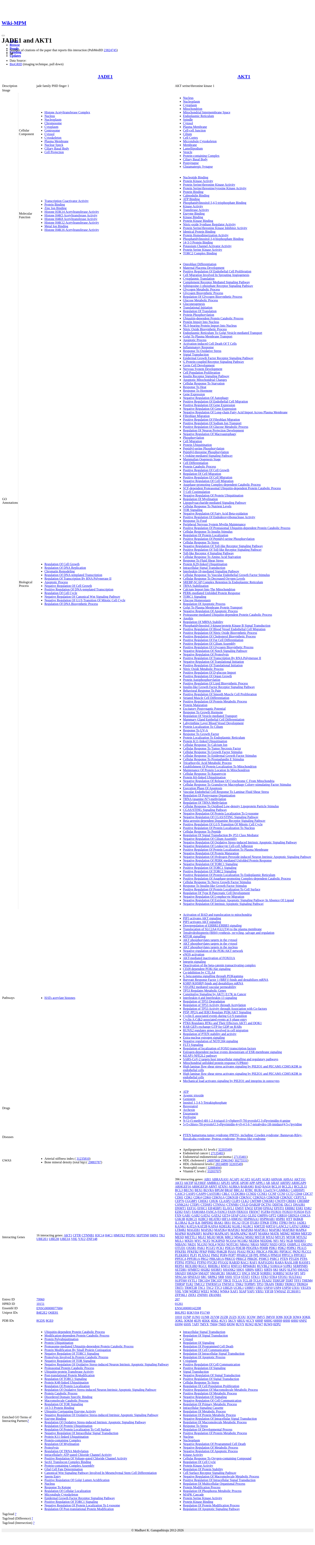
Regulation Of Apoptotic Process (204, 604)
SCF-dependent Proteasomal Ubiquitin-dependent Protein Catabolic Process (232, 488)
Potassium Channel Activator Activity (207, 246)
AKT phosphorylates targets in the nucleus (210, 947)
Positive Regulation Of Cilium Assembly (209, 643)
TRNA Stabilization (196, 585)
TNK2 (239, 1284)
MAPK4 (301, 1230)
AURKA (234, 1186)
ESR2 (308, 1208)
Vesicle (187, 152)
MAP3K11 (261, 1230)
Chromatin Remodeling (59, 571)
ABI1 (207, 1179)
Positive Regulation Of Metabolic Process (210, 1393)
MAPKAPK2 (239, 1233)
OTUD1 (180, 1248)
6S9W (179, 1324)
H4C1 (109, 1235)
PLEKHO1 (182, 1255)
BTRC (249, 1190)
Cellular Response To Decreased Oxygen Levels (214, 578)
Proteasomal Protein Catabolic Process (69, 1368)
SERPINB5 (300, 1266)
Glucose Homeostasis (197, 600)
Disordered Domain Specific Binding (68, 1397)
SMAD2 (303, 1269)
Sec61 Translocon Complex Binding (67, 1462)
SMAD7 (203, 1273)
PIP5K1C (285, 1251)
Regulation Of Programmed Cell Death (208, 1346)
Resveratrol (190, 1106)
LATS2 (294, 1226)
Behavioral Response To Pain (202, 690)
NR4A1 (245, 1244)
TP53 (260, 1284)
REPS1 (179, 1266)
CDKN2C (286, 1197)
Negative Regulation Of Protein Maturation (211, 853)
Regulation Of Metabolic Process (204, 1411)
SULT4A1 (295, 1277)
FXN (178, 1215)
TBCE (227, 1280)
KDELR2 (225, 1226)
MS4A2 (239, 1237)
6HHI (286, 1320)
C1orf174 (269, 1190)
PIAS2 (241, 1251)
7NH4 (213, 1324)
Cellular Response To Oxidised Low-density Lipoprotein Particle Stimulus (231, 806)
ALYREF (200, 1183)
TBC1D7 (216, 1280)
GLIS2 (252, 1215)
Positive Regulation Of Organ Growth (207, 676)
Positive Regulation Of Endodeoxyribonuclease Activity (219, 517)
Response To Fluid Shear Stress (203, 560)
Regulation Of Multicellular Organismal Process (214, 1483)
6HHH (277, 1320)
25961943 (227, 1160)
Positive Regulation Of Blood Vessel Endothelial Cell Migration (224, 629)
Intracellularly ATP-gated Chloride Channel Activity (78, 1454)
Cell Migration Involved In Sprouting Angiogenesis (216, 275)
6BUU (241, 1320)
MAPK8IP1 (194, 1233)
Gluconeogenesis (194, 304)
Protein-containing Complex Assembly (69, 1465)
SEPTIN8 (142, 1235)
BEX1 (199, 1190)
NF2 (282, 1240)
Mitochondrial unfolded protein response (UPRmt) (215, 1063)
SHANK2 (229, 1269)
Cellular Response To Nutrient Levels (207, 506)
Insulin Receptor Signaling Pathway (206, 376)
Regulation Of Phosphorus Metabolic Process (212, 1491)
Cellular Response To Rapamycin (204, 773)
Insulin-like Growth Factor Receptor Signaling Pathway (219, 687)
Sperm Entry (52, 1476)
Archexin (189, 1110)
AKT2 (179, 1183)
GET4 (226, 1215)
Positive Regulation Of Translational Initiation (213, 665)
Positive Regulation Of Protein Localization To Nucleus (219, 828)
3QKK (306, 1317)
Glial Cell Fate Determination (63, 1469)
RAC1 (244, 1262)
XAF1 (234, 1291)
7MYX (204, 1324)
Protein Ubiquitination (197, 445)
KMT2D (259, 1226)
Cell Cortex (190, 137)
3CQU (241, 1317)
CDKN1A (218, 1197)
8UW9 (268, 1324)
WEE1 (205, 1291)
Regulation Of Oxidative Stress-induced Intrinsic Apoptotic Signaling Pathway (95, 1422)
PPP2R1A (193, 1258)
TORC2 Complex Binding (200, 253)
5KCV (232, 1320)
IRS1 (227, 1222)
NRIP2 (264, 1244)
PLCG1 (306, 1251)
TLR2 (189, 1284)
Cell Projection (54, 152)
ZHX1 (192, 1295)
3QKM (188, 1320)
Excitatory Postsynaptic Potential (204, 708)
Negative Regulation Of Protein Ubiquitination (213, 495)
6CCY (250, 1320)
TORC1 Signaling (194, 596)
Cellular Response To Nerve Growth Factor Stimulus (217, 882)
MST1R (260, 1237)
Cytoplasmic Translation (199, 278)
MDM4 (295, 1233)
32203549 (224, 1149)
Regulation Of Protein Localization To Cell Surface (77, 1429)
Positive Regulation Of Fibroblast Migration (211, 419)
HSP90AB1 (267, 1219)
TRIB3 (279, 1284)
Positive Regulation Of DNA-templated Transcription (78, 589)
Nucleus (49, 116)
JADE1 (105, 76)
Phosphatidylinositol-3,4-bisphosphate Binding (213, 239)
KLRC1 (248, 1226)
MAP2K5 (233, 1230)
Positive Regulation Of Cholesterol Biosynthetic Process (219, 636)
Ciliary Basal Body (56, 148)
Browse (15, 45)
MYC (198, 1240)
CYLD (244, 1204)
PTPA (303, 1258)
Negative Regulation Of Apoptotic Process (210, 611)
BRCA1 (239, 1190)
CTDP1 (195, 1204)
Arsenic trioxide (193, 1095)
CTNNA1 (219, 1204)
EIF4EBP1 (215, 1208)
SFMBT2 (193, 1269)
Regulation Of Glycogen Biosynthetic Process (212, 296)
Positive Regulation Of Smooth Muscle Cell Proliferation (220, 694)
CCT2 (290, 1193)
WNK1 (214, 1291)
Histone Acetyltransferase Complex (67, 112)
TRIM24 (302, 1284)
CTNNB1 (88, 1235)
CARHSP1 (298, 1190)
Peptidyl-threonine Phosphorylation (206, 452)
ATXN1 (223, 1186)
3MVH (270, 1317)
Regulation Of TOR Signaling (63, 1404)
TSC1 (201, 1287)
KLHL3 (237, 1226)
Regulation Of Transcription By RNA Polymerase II (77, 578)
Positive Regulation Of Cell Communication (211, 1364)
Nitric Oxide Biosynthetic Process (205, 329)
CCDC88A (238, 1193)
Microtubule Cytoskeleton (200, 141)
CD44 (298, 1193)
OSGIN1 (307, 1244)
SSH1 (228, 1277)
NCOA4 (231, 1240)
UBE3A (65, 1239)
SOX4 (289, 1273)
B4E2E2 (41, 1312)
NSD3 (274, 1244)
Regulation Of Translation (200, 311)
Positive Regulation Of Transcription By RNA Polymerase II (222, 658)
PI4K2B (221, 1251)
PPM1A (265, 1255)
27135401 (217, 1153)
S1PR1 (287, 1266)
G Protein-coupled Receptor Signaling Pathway (213, 361)
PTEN (284, 1258)
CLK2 (245, 1201)
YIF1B (268, 1291)
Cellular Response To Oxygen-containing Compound (217, 1458)
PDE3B (240, 1248)
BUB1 (258, 1190)
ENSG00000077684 (49, 1308)
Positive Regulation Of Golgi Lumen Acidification (76, 1480)
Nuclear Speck (53, 145)
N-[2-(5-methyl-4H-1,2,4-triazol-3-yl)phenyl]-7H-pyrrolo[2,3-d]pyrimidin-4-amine (236, 1120)
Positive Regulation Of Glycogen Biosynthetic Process (218, 647)
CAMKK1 (283, 1190)
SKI (275, 1269)
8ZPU (277, 1324)
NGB (289, 1240)
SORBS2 (278, 1273)
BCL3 (179, 1190)
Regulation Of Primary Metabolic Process (210, 1404)
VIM (185, 1291)
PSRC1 (274, 1258)
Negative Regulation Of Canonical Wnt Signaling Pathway (82, 596)
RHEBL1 (214, 1266)
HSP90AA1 (251, 1219)
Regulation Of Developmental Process (207, 1429)
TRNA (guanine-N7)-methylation (204, 799)
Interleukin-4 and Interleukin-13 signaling (210, 997)
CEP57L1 (300, 1197)
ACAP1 (234, 1179)
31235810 (83, 1158)
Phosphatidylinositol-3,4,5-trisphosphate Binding (214, 202)
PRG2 (205, 1258)
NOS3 (221, 1244)
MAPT (253, 1233)
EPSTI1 (279, 1208)
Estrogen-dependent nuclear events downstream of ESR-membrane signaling (232, 1052)
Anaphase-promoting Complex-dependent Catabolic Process (222, 484)
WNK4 (224, 1291)
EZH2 (179, 1212)
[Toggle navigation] (3, 35)
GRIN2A (293, 1215)
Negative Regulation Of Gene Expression (209, 408)
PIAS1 (232, 1251)
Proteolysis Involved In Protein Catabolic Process (76, 1357)
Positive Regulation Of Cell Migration (207, 477)
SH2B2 (205, 1269)
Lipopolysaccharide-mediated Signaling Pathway (214, 502)
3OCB (287, 1317)
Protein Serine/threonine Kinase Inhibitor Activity (215, 228)
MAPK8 (180, 1233)
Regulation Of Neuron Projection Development (213, 430)
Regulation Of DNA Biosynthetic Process (71, 604)
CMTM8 (255, 1201)
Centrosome (52, 130)
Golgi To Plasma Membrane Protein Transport (212, 607)
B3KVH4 (193, 1312)
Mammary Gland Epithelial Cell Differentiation (213, 719)
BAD (258, 1186)
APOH (244, 1183)
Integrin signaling (194, 961)
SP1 (296, 1273)
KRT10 (270, 1226)
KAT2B (202, 1226)
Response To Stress (195, 1426)
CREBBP (303, 1201)
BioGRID (16, 64)
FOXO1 (276, 1212)
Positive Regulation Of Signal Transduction (211, 1379)
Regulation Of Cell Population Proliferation (211, 1386)
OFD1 (282, 1244)
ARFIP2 (285, 1183)
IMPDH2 (207, 1222)
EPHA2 (268, 1208)
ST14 (236, 1277)
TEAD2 (267, 1280)
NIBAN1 (181, 1244)
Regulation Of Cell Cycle (60, 593)
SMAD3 (180, 1273)
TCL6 (257, 1280)
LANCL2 (282, 1226)
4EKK (206, 1320)
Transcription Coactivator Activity (66, 201)
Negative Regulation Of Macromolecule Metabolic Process (221, 1476)
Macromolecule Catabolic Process (66, 1400)
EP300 (258, 1208)
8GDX (40, 1320)
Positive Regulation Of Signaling (204, 1368)
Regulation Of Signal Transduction (205, 1335)
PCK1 (220, 1248)
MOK (220, 1237)
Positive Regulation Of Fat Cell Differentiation (213, 640)
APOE (235, 1183)
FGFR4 (265, 1212)
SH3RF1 (216, 1269)
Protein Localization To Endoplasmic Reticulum (214, 737)
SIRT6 (268, 1269)
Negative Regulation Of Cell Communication (212, 1400)
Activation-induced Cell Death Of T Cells (210, 343)
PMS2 (215, 1255)
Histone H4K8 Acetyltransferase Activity (70, 219)
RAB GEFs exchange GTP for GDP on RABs (212, 1026)
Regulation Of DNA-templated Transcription (73, 575)
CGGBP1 (191, 1201)
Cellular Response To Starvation (204, 383)
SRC (204, 1277)
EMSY (239, 1208)
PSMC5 (264, 1258)
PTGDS (294, 1258)
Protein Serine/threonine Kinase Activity (209, 184)
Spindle (188, 119)
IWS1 (292, 1222)
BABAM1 (247, 1186)
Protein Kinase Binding (198, 220)
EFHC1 (202, 1208)
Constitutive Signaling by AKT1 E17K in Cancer (214, 994)
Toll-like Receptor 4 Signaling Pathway (208, 553)
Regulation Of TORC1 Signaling (65, 1379)
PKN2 (297, 1251)
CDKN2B (272, 1197)
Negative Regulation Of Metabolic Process (210, 1447)
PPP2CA (180, 1258)
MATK (274, 1233)
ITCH (245, 1222)
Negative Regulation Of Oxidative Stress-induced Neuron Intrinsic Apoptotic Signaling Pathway (106, 1364)
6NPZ (303, 1320)
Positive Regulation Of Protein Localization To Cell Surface (221, 889)
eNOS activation (193, 954)
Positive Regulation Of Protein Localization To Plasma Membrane (225, 849)
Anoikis (188, 618)
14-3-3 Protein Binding (198, 242)
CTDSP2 (206, 1204)
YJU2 (82, 1239)
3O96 (279, 1317)
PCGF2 (210, 1248)
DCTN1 (266, 1204)
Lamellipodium (193, 148)
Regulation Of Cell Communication (206, 1350)
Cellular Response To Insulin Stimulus (208, 531)
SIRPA (249, 1269)
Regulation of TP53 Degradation (204, 1001)
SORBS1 (266, 1273)
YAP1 (251, 1291)
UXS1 (296, 1287)
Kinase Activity (193, 206)
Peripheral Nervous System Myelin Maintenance (214, 524)
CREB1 (291, 1201)
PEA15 (301, 1248)
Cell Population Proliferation (201, 372)
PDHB (264, 1248)
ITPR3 (283, 1222)
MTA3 (270, 1237)
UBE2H (54, 1239)
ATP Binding (191, 199)
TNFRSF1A (213, 1284)
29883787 (94, 1162)
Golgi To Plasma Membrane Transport (207, 336)
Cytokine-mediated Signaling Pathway (208, 455)
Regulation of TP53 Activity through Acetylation (214, 1005)
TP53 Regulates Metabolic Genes (204, 990)
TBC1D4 (204, 1280)
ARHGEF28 (200, 1186)
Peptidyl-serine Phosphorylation (203, 448)
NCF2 (206, 1240)
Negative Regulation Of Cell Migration (208, 481)
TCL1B (247, 1280)
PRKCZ (241, 1258)
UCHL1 (238, 1287)
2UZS (233, 1317)
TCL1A (237, 1280)
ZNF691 (202, 1295)
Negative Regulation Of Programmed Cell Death (214, 1444)
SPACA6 (181, 1277)
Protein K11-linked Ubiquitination (205, 741)
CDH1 (179, 1197)
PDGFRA (252, 1248)
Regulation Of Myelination (200, 499)
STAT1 (245, 1277)
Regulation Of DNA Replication (65, 567)
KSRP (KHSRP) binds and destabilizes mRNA (213, 983)
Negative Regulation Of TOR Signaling (69, 1360)
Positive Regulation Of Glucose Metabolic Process (215, 426)
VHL (74, 1239)
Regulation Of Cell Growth (62, 564)
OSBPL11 (293, 1244)
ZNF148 (91, 1239)
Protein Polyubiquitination (61, 1339)
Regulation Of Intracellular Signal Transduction (213, 1353)
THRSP (180, 1284)
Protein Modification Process (202, 1487)
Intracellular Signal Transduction (204, 567)
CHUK (213, 1201)
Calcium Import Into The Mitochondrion (209, 589)
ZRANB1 (215, 1295)
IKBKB (298, 1219)
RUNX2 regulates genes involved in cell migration (215, 1030)
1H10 (178, 1317)
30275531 (240, 1160)
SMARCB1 (217, 1273)
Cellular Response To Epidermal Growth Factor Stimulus (220, 755)
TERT (289, 1280)
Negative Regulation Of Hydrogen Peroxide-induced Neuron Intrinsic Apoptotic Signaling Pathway (247, 857)
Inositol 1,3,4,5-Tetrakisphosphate (205, 1102)
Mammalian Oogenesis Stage (202, 459)
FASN (232, 1212)
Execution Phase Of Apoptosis (202, 788)
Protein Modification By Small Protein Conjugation (77, 1350)
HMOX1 (237, 1219)
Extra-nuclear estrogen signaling (204, 1037)
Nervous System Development (202, 369)
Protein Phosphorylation (198, 314)
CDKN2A (259, 1197)
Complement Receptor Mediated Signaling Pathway (216, 282)
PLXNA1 (204, 1255)
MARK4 (263, 1233)
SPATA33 (193, 1277)
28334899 (221, 1164)
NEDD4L (266, 1240)
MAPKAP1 (222, 1233)
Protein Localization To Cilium (203, 726)
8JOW (231, 1324)
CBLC (226, 1193)
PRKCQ (230, 1258)
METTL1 (191, 1237)
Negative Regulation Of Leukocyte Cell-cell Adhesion (218, 846)
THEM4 (307, 1280)
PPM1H (276, 1255)
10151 (40, 1303)
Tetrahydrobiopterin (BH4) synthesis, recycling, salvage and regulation (228, 932)
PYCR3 (212, 1262)
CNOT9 (280, 1201)
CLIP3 (235, 1201)
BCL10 (276, 1186)
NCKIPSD (218, 1240)
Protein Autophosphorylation (201, 679)
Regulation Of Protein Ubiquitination (68, 1426)
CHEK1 (203, 1201)
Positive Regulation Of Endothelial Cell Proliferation (217, 271)
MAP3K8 (288, 1230)
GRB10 (282, 1215)
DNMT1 (180, 1208)
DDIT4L (277, 1204)
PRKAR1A (216, 1258)
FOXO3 (287, 1212)
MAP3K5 (275, 1230)
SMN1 (154, 1235)
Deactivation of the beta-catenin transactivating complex (219, 965)
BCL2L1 (287, 1186)
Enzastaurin (190, 1113)
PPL (256, 1255)
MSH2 (249, 1237)
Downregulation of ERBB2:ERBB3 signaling (212, 925)
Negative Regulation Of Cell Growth (68, 585)
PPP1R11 (300, 1255)
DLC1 (288, 1204)
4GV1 (223, 1320)
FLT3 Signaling (193, 1044)
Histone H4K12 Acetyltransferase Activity (71, 222)
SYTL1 (192, 1280)
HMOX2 (119, 1235)
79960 (40, 1299)
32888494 (214, 1167)
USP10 (268, 1287)
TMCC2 (199, 1284)
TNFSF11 (228, 1284)
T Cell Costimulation (196, 492)
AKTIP (188, 1183)
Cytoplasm (51, 126)
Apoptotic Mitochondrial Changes (205, 379)
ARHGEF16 (183, 1186)
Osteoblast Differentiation (199, 264)
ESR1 (299, 1208)
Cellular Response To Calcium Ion (205, 744)
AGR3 (266, 1179)
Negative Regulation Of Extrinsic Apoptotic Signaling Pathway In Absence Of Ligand (238, 900)
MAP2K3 (207, 1230)
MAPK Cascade (193, 1494)
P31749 (205, 1312)
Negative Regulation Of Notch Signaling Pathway (215, 651)
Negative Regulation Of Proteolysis (206, 654)
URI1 (259, 1287)
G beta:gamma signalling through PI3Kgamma (213, 976)
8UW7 (259, 1324)
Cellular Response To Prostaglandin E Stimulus (213, 759)
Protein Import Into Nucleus (201, 322)
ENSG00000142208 (188, 1308)
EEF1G (191, 1208)
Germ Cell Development (199, 365)
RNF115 (236, 1266)
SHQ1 (240, 1269)
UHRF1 (250, 1287)
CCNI (281, 1193)
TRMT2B (190, 1287)
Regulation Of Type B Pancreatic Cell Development (216, 893)
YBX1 (259, 1291)
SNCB (255, 1273)
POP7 (232, 1255)
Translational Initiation (198, 307)
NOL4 (212, 1244)
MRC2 (229, 1237)
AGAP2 (256, 1179)
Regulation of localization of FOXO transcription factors (219, 1048)
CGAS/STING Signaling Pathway (205, 810)
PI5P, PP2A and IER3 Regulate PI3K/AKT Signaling (217, 1012)
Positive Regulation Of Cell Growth (206, 470)
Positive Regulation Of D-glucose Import (209, 672)
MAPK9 (208, 1233)
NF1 (276, 1240)
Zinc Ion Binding (55, 208)
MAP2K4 (220, 1230)
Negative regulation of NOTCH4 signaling (210, 1041)
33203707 (213, 1171)
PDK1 (273, 1248)
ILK (197, 1222)
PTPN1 (179, 1262)
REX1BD (191, 1266)
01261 (179, 1303)
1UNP (187, 1317)
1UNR (205, 1317)
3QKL (179, 1320)
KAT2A (192, 1226)
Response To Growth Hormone (203, 712)
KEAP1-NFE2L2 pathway (200, 1055)
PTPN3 (201, 1262)
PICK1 (250, 1251)
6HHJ (294, 1320)
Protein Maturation (195, 705)
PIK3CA (261, 1251)
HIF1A (226, 1219)
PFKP (203, 1251)
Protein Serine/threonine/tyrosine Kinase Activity (214, 188)
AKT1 (243, 76)
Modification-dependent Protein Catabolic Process (76, 1335)
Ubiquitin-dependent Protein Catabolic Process (213, 318)
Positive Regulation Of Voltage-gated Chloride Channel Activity (85, 1458)
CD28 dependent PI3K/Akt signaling (207, 969)
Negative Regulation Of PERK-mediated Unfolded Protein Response (227, 860)
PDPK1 (291, 1248)
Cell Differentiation (195, 463)
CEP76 (179, 1201)
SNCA (246, 1273)
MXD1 (188, 1240)
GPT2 (272, 1215)
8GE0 (49, 1320)
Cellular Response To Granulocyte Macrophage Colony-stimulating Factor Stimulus (237, 784)
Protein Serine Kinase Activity (202, 249)
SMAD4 (192, 1273)
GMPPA (262, 1215)
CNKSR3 (268, 1201)
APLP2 (225, 1183)
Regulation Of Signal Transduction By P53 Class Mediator (221, 835)
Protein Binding (54, 204)
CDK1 (188, 1197)
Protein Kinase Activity (198, 181)
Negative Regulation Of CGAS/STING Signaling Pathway (221, 817)
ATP (186, 1091)
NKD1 (191, 1244)
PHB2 (212, 1251)
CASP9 (201, 1193)
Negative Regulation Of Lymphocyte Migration (213, 896)
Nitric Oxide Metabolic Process (203, 669)
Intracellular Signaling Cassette (203, 1407)
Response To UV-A (195, 730)
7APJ (195, 1324)
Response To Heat (194, 387)
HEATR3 (215, 1219)
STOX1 (283, 1277)
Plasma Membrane (56, 141)
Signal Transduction (196, 354)
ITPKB (264, 1222)
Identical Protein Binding (199, 231)
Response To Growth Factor (201, 734)
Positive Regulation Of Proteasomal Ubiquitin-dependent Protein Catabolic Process (236, 528)
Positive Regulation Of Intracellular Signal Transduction (219, 1480)
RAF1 (253, 1262)
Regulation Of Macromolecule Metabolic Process (215, 1422)
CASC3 (180, 1193)
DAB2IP (254, 1204)
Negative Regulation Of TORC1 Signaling (210, 864)
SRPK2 (212, 1277)
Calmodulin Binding (196, 195)
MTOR (291, 1237)
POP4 (223, 1255)
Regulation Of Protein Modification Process (211, 1505)
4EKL (215, 1320)
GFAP (234, 1215)
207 (177, 1299)
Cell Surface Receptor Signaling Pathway (209, 1473)
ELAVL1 (228, 1208)
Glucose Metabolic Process (200, 300)
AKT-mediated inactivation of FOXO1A (209, 958)
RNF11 (225, 1266)
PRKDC (252, 1258)
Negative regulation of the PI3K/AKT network (213, 950)
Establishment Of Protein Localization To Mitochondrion (220, 766)
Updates (15, 55)
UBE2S (228, 1287)
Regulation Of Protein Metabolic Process (209, 1415)
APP (252, 1183)
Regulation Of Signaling (198, 1342)
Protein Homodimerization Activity (206, 235)
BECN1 (189, 1190)
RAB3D (234, 1262)
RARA (279, 1262)
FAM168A (198, 1212)
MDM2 (285, 1233)
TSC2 (210, 1287)
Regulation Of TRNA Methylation (205, 802)
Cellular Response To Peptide (202, 831)
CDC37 (308, 1193)
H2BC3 (203, 1219)
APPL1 (260, 1183)
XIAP (242, 1291)
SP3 (302, 1273)
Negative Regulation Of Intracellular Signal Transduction (81, 1433)
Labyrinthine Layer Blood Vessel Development (213, 723)
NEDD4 (254, 1240)
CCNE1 (262, 1193)
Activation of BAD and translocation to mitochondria (217, 914)
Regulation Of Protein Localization (205, 535)
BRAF (229, 1190)
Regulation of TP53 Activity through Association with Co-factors (225, 1008)
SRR (221, 1277)
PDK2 (282, 1248)
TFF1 (297, 1280)
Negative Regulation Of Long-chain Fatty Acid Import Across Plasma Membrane (235, 412)
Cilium (187, 134)
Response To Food (195, 520)
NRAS (254, 1244)
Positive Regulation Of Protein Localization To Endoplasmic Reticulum (229, 875)
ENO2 (249, 1208)
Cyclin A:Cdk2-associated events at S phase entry (215, 1019)
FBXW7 (254, 1212)
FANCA (211, 1212)
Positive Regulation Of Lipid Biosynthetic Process (215, 683)
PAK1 (201, 1248)
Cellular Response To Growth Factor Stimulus (212, 752)
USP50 (286, 1287)
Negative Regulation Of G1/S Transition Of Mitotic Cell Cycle (84, 600)
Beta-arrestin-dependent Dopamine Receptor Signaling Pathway (224, 820)
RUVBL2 (263, 1266)
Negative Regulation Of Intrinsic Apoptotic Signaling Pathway (223, 904)
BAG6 (266, 1186)
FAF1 (187, 1212)
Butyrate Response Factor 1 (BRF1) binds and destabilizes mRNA (225, 979)
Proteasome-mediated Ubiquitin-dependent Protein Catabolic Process (227, 614)
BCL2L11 (300, 1186)
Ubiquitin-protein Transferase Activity (69, 1371)
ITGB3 (254, 1222)
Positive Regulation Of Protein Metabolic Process (215, 701)
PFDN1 (131, 1235)
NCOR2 (242, 1240)
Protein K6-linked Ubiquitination (204, 777)
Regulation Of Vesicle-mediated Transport (210, 716)
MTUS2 (301, 1237)
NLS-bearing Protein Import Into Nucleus (210, 325)
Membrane (190, 145)
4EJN (197, 1320)
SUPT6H (181, 1280)
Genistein (189, 1099)
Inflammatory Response (198, 347)
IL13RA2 (181, 1222)
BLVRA (209, 1190)
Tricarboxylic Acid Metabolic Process (207, 763)
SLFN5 (292, 1269)
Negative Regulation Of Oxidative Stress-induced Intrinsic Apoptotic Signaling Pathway (240, 842)
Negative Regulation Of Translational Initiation (213, 661)
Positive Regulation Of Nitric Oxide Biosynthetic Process (220, 632)
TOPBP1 (250, 1284)
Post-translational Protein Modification (69, 1375)
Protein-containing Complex (201, 155)
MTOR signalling (194, 936)
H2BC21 (191, 1219)
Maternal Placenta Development (203, 267)
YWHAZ (280, 1291)
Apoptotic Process (56, 582)
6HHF (259, 1320)
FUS (308, 1212)
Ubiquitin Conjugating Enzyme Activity (70, 1411)
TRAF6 (269, 1284)
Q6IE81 (53, 1312)
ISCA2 (236, 1222)
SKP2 (282, 1269)
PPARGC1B (245, 1255)
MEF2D (306, 1233)
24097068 (213, 1160)
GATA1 (205, 1215)
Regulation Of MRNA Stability (203, 622)
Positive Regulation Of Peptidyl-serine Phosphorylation (219, 538)
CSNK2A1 (182, 1204)
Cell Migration (192, 441)
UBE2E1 (42, 1239)
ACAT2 (245, 1179)
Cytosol (49, 134)
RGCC (202, 1266)
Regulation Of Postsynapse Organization (209, 795)
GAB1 (186, 1215)
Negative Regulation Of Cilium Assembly (210, 838)
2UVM (214, 1317)
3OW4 (296, 1317)
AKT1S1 (300, 1179)
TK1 (162, 1235)
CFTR (77, 1235)
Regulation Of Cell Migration (202, 473)
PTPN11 (190, 1262)
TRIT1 (179, 1287)
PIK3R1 (273, 1251)
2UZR (224, 1317)
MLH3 (211, 1237)
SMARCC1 (233, 1273)
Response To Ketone (57, 1487)
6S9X (187, 1324)
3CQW (251, 1317)
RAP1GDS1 (266, 1262)
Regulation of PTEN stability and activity (209, 1034)
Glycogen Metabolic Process (201, 289)
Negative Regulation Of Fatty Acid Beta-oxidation (215, 513)
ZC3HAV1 (294, 1291)
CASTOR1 (214, 1193)
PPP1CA (287, 1255)
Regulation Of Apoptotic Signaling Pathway (211, 1509)
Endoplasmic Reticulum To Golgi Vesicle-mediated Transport (222, 332)
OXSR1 (191, 1248)
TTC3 (218, 1287)
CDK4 (197, 1197)
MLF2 (202, 1237)
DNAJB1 (299, 1204)
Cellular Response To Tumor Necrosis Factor (212, 748)
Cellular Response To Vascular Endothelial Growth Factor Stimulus (226, 575)
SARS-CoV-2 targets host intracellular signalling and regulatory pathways (230, 1059)
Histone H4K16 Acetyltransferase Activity (71, 229)
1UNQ (196, 1317)
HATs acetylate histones (59, 997)
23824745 (110, 50)
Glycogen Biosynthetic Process (203, 293)
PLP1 (193, 1255)
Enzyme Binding (194, 213)
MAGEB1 (193, 1230)
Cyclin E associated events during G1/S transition (215, 1016)
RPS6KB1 (249, 1266)
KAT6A (213, 1226)
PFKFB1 (180, 1251)
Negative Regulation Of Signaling (205, 1397)
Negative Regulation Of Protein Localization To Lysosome (221, 813)
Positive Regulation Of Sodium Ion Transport (212, 423)
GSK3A (305, 1215)
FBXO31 (242, 1212)
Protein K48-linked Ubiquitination (66, 1382)
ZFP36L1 (181, 1295)
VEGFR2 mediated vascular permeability (209, 987)
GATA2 (216, 1215)
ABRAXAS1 (220, 1179)
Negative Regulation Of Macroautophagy (209, 434)
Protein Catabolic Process (199, 466)
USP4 (277, 1287)
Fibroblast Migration (196, 416)
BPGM (219, 1190)
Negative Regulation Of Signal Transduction (211, 1375)
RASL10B (291, 1262)
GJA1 (243, 1215)
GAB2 (195, 1215)
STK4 (273, 1277)
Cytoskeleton (52, 137)
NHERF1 (300, 1240)
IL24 (191, 1222)
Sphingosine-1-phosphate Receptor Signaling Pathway (218, 286)
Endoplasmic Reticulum (198, 116)
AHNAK (276, 1179)
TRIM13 (290, 1284)
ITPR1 (274, 1222)
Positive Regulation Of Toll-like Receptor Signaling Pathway (222, 549)
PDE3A (230, 1248)
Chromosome (53, 123)
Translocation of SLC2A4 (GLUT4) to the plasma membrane (222, 929)
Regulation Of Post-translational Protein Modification (79, 1509)
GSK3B (180, 1219)
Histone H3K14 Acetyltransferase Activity (71, 211)
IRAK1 (218, 1222)
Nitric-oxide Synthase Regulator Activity (209, 224)
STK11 (255, 1277)
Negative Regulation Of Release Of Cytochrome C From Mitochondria (228, 781)
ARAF (275, 1183)
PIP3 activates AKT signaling (202, 918)
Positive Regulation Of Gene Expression (209, 405)
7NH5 (222, 1324)
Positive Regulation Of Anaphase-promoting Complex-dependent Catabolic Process (237, 878)
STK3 (264, 1277)
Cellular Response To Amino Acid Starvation (212, 557)
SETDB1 (181, 1269)
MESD (179, 1237)
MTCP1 (280, 1237)
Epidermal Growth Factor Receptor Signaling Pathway (218, 358)
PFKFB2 (193, 1251)
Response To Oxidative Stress (202, 351)
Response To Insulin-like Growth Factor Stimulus (215, 885)
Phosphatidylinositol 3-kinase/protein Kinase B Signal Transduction (226, 625)
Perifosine (189, 1117)
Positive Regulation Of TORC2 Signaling (209, 871)
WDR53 (194, 1291)
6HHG (268, 1320)
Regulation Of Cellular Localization (67, 1491)
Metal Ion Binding (56, 226)
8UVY (240, 1324)
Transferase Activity (196, 210)
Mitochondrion (192, 108)
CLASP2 (225, 1201)
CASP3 (190, 1193)
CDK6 (206, 1197)
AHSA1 (288, 1179)
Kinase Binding (193, 217)
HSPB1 (280, 1219)
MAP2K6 (247, 1230)
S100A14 (276, 1266)
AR (268, 1183)
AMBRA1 (213, 1183)
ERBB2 (290, 1208)
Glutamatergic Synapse (198, 166)
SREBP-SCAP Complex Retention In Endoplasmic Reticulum (223, 582)
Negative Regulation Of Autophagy (206, 398)
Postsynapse (191, 163)
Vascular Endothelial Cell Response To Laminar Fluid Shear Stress (226, 791)
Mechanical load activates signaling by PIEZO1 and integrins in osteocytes (231, 1081)
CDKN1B (231, 1197)
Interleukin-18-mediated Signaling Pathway (211, 571)
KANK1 (180, 1226)
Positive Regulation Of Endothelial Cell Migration (215, 401)
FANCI (222, 1212)
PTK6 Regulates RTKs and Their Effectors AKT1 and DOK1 (222, 1023)
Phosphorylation (193, 437)
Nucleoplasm (52, 119)
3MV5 (261, 1317)
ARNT (212, 1186)
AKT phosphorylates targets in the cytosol (210, 940)
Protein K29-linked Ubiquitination (205, 564)
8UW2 (249, 1324)
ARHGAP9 (298, 1183)
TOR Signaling (192, 510)
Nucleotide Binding (195, 177)
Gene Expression (194, 394)
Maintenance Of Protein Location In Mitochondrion (216, 770)
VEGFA (306, 1287)
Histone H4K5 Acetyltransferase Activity (70, 215)
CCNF (272, 1193)
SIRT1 (259, 1269)
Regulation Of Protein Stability (203, 1469)
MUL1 (179, 1240)
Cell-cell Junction (194, 130)
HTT (289, 1219)
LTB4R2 (180, 1230)
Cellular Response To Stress (201, 542)
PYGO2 (223, 1262)
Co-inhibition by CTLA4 (199, 972)
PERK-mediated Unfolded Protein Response (211, 593)
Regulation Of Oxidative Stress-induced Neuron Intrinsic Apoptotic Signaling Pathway (100, 1389)
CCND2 (251, 1193)
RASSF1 (304, 1262)
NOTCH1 (232, 1244)
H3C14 (99, 1235)
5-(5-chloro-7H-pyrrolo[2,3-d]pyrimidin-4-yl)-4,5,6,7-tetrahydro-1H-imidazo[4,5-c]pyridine (242, 1124)
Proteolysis (51, 1447)
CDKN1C (245, 1197)
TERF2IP (278, 1280)
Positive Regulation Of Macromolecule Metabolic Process (220, 1389)
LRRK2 (305, 1226)
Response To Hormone (197, 390)
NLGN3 (202, 1244)
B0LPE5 (180, 1312)
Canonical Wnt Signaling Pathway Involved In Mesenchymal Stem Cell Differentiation (100, 1473)
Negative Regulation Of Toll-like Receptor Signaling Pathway (223, 546)
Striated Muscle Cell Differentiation (206, 698)
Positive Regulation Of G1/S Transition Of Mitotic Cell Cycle (223, 824)
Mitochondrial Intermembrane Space (206, 112)
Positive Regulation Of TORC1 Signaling (209, 867)
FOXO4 (299, 1212)
